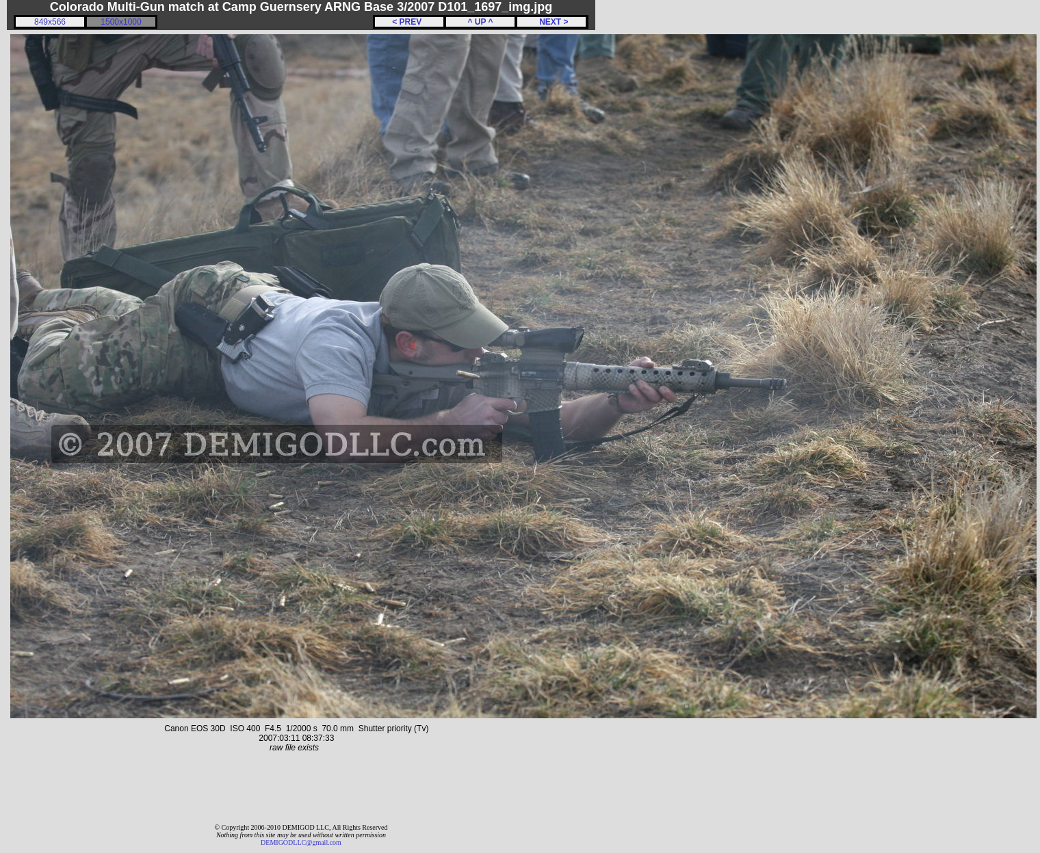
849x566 (50, 22)
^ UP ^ (479, 22)
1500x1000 (121, 22)
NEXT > (551, 22)
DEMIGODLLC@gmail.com (301, 842)
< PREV (409, 22)
